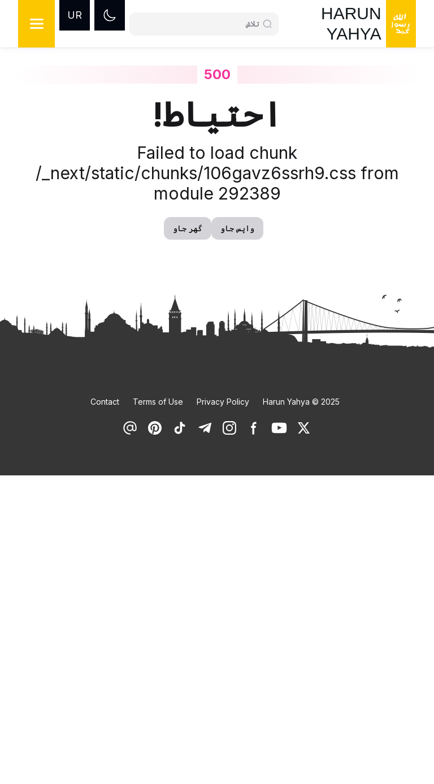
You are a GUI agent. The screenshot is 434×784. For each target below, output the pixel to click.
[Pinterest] (155, 428)
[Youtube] (279, 428)
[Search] (199, 23)
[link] (304, 428)
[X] (304, 428)
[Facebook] (254, 428)
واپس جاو (237, 228)
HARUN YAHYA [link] (351, 23)
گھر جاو (187, 228)
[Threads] (130, 428)
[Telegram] (204, 428)
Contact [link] (104, 401)
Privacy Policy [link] (223, 401)
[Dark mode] (109, 15)
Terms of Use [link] (158, 401)
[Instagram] (229, 428)
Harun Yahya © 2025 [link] (301, 401)
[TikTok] (179, 428)
